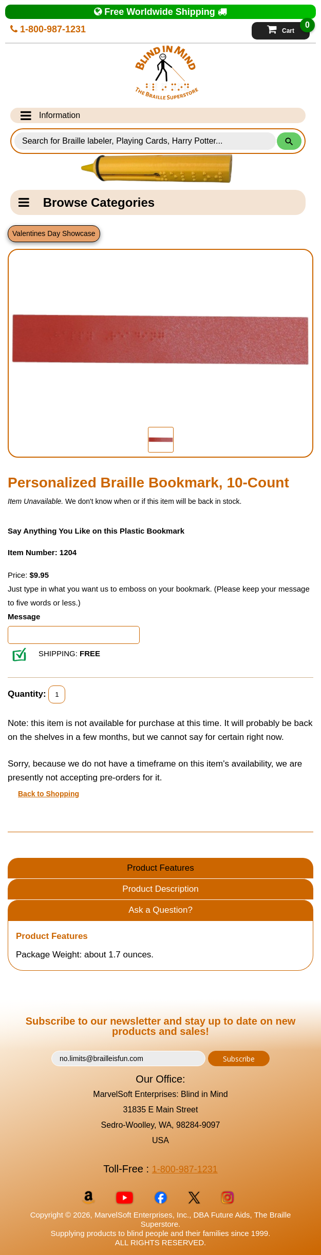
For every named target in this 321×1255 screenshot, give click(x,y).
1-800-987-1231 (48, 29)
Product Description (160, 889)
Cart (288, 28)
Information (50, 115)
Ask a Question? (160, 910)
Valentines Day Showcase (54, 233)
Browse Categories (86, 202)
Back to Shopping (48, 794)
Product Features (160, 868)
